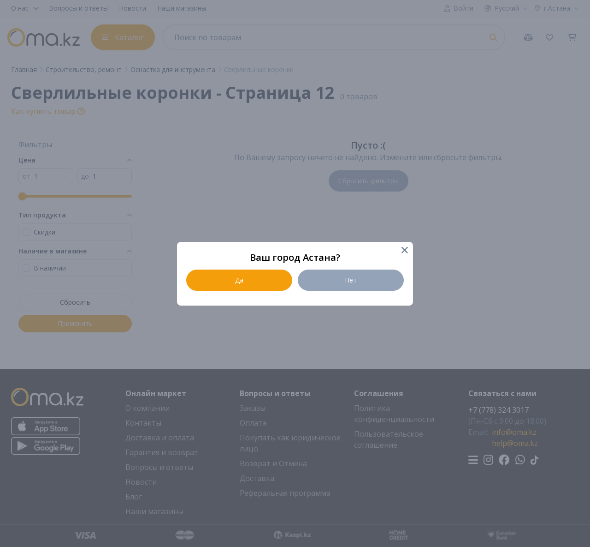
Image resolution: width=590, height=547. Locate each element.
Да (239, 280)
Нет (351, 280)
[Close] (404, 251)
